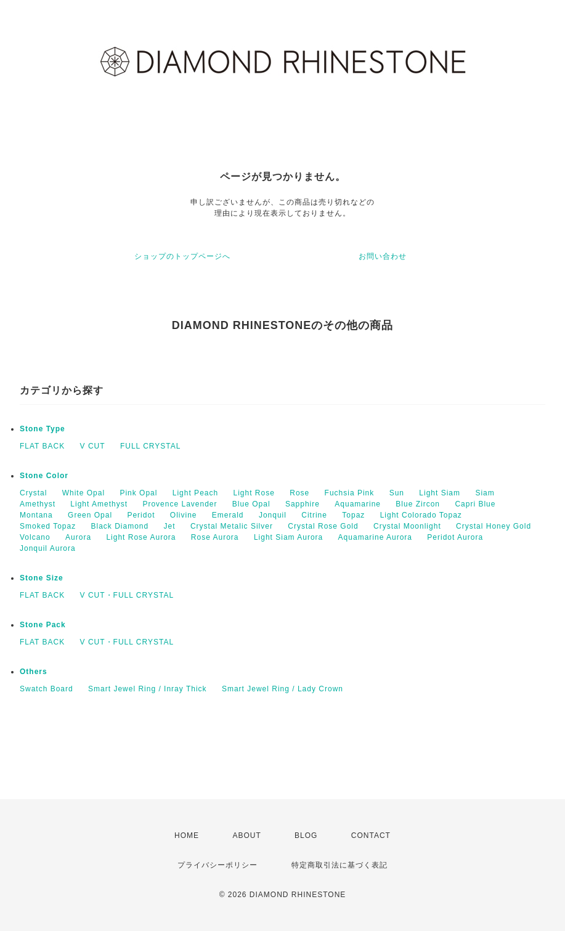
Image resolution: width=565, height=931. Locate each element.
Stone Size (41, 578)
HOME (186, 835)
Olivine (183, 515)
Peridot (141, 515)
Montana (36, 515)
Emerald (228, 515)
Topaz (353, 515)
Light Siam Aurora (288, 537)
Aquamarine (358, 504)
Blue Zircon (418, 504)
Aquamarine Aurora (375, 537)
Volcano (35, 537)
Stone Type (42, 429)
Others (33, 671)
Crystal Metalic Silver (231, 526)
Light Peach (195, 493)
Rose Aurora (215, 537)
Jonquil (273, 515)
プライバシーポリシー (217, 865)
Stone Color (44, 475)
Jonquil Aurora (48, 548)
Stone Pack (43, 624)
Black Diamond (120, 526)
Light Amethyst (99, 504)
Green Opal (90, 515)
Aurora (78, 537)
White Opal (83, 493)
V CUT (92, 446)
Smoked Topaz (48, 526)
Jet (170, 526)
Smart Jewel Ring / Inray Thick (147, 689)
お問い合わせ (383, 256)
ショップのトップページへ (182, 256)
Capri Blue (475, 504)
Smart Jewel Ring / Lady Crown (282, 689)
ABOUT (246, 835)
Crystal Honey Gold (493, 526)
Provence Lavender (179, 504)
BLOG (306, 835)
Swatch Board (46, 689)
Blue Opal (251, 504)
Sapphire (302, 504)
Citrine (314, 515)
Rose (299, 493)
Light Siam (439, 493)
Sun (396, 493)
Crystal (33, 493)
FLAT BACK (42, 446)
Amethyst (37, 504)
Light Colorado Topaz (421, 515)
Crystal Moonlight (407, 526)
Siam (484, 493)
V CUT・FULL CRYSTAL (127, 595)
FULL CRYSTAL (150, 446)
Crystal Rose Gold (323, 526)
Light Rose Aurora (141, 537)
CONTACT (371, 835)
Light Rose (254, 493)
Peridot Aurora (455, 537)
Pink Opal (138, 493)
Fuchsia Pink (350, 493)
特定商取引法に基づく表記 (339, 865)
